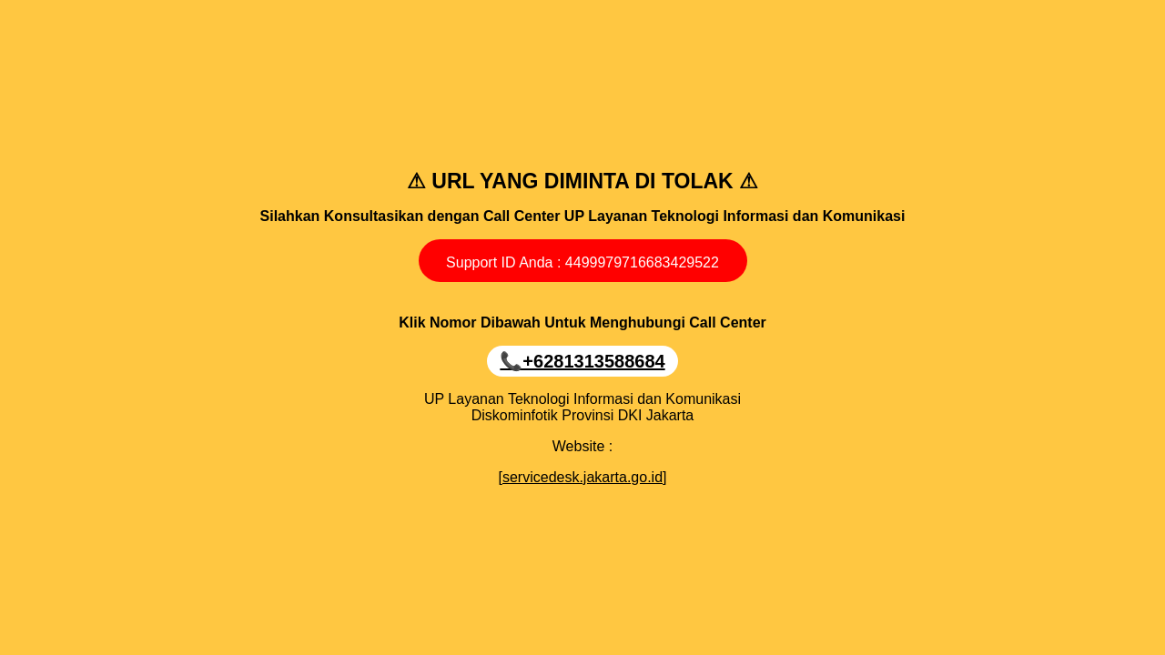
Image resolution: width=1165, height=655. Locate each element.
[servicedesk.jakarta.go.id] (583, 477)
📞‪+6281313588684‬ (582, 361)
